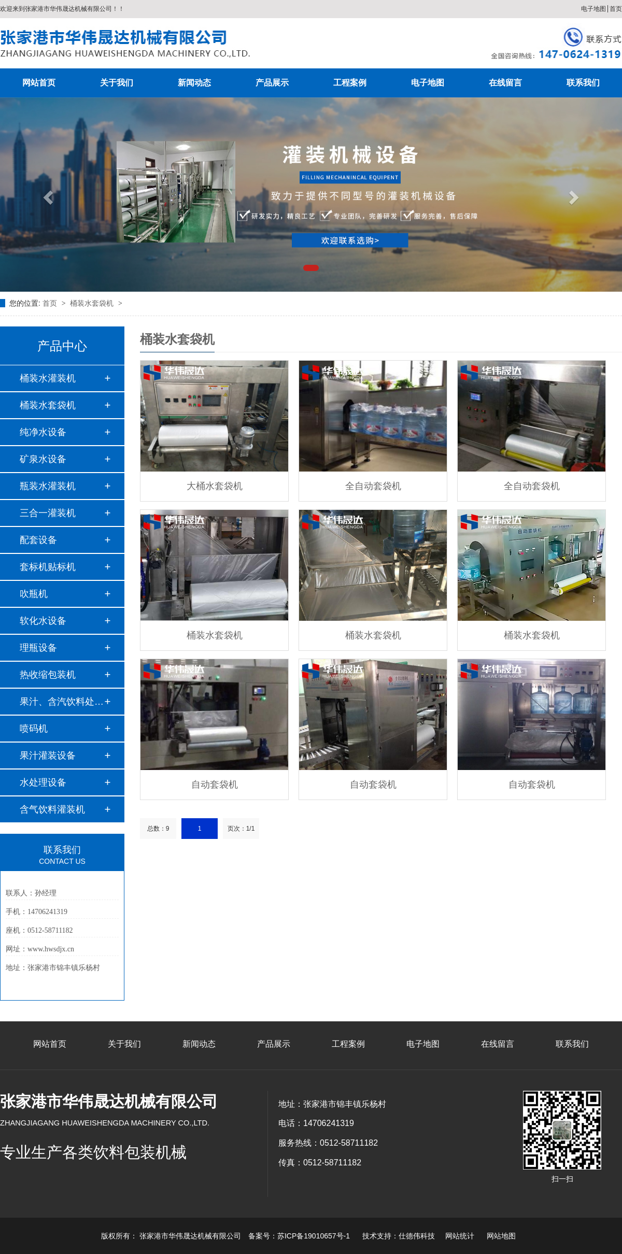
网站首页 (38, 82)
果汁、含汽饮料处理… (62, 701)
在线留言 (505, 82)
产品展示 (272, 82)
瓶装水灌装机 (48, 486)
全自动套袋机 (373, 486)
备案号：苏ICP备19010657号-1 (299, 1236)
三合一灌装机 (48, 513)
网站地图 (501, 1236)
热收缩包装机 (48, 674)
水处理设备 (43, 782)
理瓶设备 (38, 648)
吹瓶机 (34, 594)
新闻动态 (194, 82)
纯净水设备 (43, 432)
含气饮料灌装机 (52, 809)
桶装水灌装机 (48, 378)
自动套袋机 (214, 784)
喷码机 (34, 728)
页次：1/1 (241, 828)
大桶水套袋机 (215, 486)
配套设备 (38, 540)
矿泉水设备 (43, 459)
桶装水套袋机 (93, 303)
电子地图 (593, 8)
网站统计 (459, 1236)
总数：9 (158, 828)
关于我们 (116, 82)
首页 (616, 8)
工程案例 (349, 82)
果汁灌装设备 (48, 755)
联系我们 (583, 82)
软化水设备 (43, 621)
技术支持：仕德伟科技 (398, 1236)
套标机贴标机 (48, 567)
